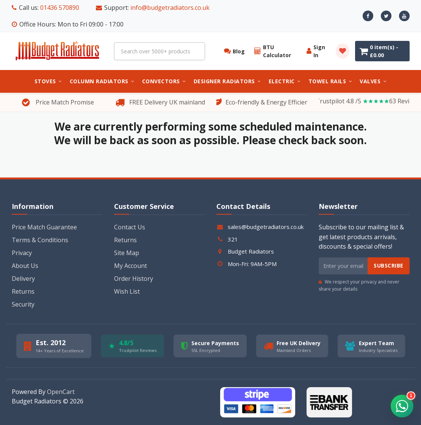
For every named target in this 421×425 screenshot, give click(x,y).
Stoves (48, 81)
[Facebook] (368, 16)
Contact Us (129, 227)
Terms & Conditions (40, 240)
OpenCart (61, 392)
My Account (130, 266)
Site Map (126, 253)
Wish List (127, 291)
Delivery (23, 278)
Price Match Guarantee (44, 227)
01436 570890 (59, 7)
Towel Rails (330, 81)
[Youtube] (404, 16)
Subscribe (389, 265)
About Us (25, 266)
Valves (373, 81)
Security (23, 304)
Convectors (164, 81)
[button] (402, 406)
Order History (133, 278)
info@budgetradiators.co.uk (170, 7)
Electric (285, 81)
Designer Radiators (227, 81)
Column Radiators (102, 81)
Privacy (22, 253)
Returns (23, 291)
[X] (386, 16)
